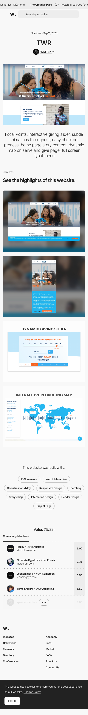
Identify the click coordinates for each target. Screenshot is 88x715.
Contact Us (52, 667)
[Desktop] (44, 221)
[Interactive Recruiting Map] (44, 416)
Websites (8, 636)
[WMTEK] (44, 52)
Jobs (48, 643)
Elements (8, 649)
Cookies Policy (32, 692)
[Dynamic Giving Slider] (44, 351)
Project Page (44, 505)
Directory (8, 655)
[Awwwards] (13, 14)
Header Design (70, 497)
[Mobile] (44, 286)
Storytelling (16, 497)
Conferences (10, 661)
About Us (51, 661)
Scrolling (76, 488)
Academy (51, 636)
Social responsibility (19, 488)
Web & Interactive (56, 479)
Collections (9, 643)
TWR (44, 43)
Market (50, 649)
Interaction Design (42, 497)
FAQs (49, 655)
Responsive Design (50, 488)
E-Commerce (29, 479)
